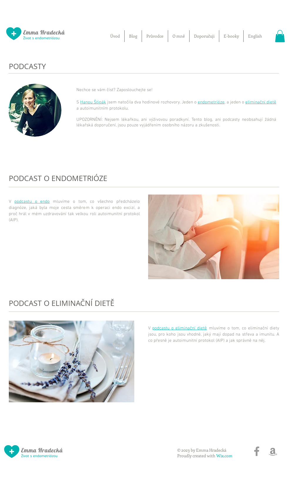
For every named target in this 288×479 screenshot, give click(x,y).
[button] (280, 36)
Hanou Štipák (93, 102)
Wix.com (224, 455)
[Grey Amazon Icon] (273, 451)
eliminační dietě (260, 102)
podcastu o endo (32, 201)
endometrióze (211, 102)
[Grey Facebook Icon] (256, 451)
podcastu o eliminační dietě (179, 328)
